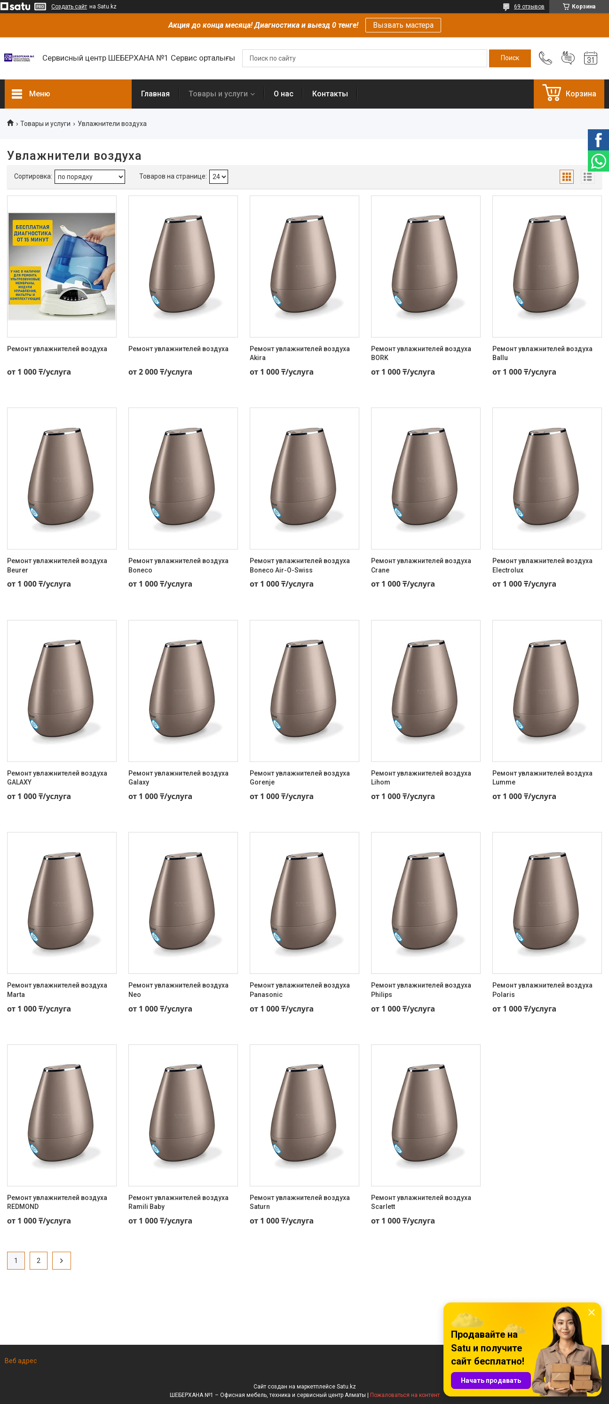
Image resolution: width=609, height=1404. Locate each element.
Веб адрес (21, 1361)
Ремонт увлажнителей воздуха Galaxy (178, 777)
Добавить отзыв (568, 58)
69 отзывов (529, 6)
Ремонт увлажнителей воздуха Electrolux (542, 565)
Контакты (330, 93)
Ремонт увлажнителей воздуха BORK (421, 353)
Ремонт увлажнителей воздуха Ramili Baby (178, 1202)
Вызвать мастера (403, 25)
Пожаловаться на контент (405, 1395)
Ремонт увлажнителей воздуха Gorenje (300, 777)
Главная (155, 93)
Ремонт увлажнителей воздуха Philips (421, 989)
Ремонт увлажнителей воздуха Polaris (542, 989)
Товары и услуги (218, 93)
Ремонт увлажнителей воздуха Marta (57, 989)
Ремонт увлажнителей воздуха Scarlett (421, 1202)
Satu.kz (346, 1386)
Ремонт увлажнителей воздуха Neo (178, 989)
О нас (283, 93)
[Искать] (510, 58)
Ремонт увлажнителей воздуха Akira (300, 353)
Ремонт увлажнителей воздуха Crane (421, 565)
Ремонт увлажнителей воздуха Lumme (542, 777)
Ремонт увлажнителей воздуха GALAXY (57, 777)
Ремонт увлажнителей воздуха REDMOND (57, 1202)
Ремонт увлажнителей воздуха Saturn (300, 1202)
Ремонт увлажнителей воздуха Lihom (421, 777)
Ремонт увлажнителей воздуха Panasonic (300, 989)
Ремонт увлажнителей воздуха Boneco (178, 565)
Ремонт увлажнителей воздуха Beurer (57, 565)
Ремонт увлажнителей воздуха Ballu (542, 353)
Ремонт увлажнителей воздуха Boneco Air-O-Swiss (300, 565)
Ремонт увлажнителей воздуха (57, 349)
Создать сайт (69, 6)
